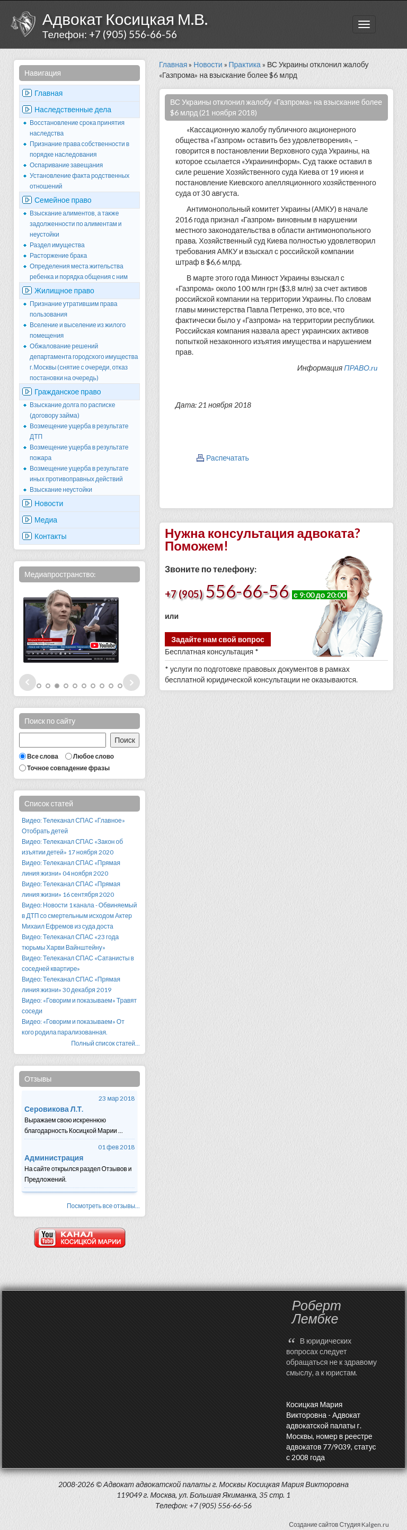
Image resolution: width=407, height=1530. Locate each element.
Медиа (45, 519)
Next (131, 682)
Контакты (50, 536)
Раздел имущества (57, 245)
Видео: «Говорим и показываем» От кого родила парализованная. (73, 1027)
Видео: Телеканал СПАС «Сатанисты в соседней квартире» (78, 963)
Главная (48, 92)
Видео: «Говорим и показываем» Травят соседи (79, 1005)
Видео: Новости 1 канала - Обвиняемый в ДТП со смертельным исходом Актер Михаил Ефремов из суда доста (79, 915)
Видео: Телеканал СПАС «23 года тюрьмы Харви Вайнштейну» (70, 942)
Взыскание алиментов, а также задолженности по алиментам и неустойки (76, 223)
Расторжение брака (58, 255)
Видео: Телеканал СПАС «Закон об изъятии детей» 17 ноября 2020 (72, 847)
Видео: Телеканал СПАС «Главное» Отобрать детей (73, 825)
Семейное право (63, 199)
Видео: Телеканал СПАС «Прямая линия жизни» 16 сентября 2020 (71, 889)
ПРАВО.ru (360, 367)
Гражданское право (67, 391)
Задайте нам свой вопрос (217, 639)
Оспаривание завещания (66, 165)
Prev (27, 682)
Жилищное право (64, 290)
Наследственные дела (72, 109)
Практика (245, 64)
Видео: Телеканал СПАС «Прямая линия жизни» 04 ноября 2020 (71, 868)
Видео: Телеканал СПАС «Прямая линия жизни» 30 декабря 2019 (71, 984)
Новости (48, 503)
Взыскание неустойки (61, 489)
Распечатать (227, 457)
